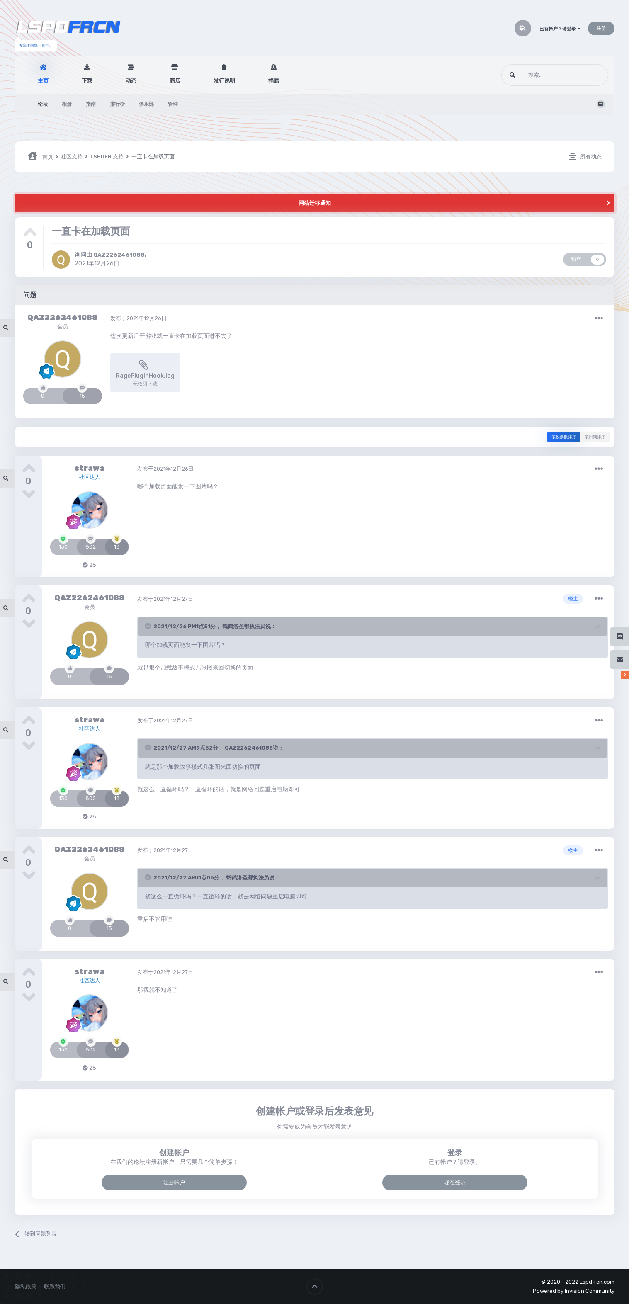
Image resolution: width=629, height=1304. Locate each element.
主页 (43, 81)
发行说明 (224, 81)
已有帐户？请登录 (559, 29)
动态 (131, 81)
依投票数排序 (563, 437)
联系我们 (55, 1286)
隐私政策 (25, 1286)
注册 (601, 28)
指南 (91, 104)
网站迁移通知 (315, 203)
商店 (175, 81)
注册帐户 (174, 1182)
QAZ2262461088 (119, 254)
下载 (87, 81)
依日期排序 (595, 437)
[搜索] (539, 75)
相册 (67, 104)
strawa (89, 468)
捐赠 (273, 81)
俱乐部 (146, 104)
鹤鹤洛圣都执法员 (243, 626)
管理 (173, 104)
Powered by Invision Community (573, 1291)
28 (89, 565)
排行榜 (117, 104)
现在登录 (455, 1182)
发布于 (138, 318)
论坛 (43, 104)
